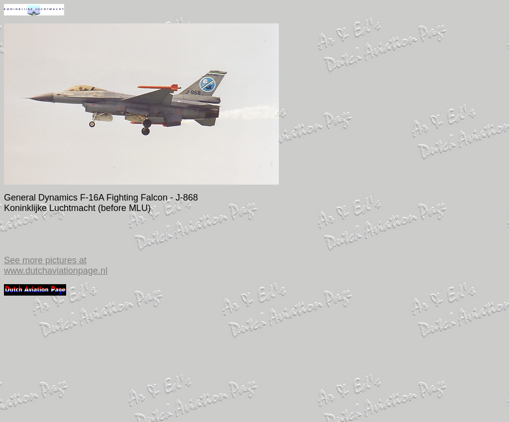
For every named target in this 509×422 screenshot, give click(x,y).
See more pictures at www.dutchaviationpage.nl (55, 265)
